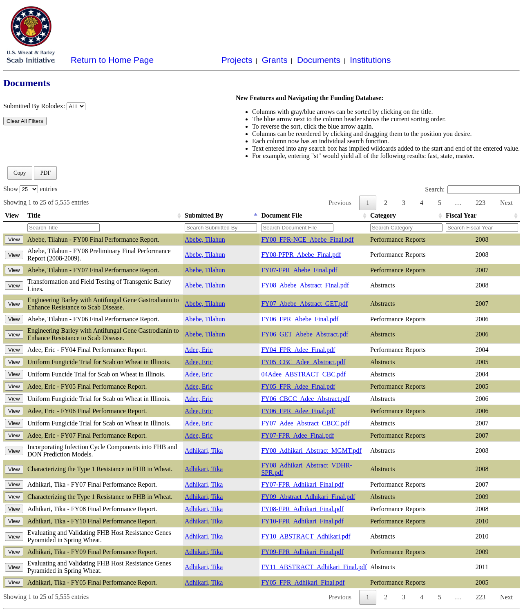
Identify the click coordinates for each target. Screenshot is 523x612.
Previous (340, 202)
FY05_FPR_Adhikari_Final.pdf (302, 582)
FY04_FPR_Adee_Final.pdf (298, 349)
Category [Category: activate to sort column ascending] (383, 215)
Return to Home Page (112, 60)
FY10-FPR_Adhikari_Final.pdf (302, 521)
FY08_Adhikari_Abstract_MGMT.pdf (311, 450)
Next (506, 202)
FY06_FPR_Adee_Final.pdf (298, 410)
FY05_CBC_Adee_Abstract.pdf (303, 361)
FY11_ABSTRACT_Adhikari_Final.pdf (314, 566)
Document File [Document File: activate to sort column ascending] (281, 215)
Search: (472, 189)
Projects (237, 60)
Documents (318, 60)
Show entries (30, 188)
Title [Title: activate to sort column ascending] (33, 215)
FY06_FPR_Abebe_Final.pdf (299, 319)
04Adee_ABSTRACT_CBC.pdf (303, 374)
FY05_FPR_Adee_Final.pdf (298, 386)
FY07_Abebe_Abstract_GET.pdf (304, 303)
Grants (275, 60)
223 (480, 202)
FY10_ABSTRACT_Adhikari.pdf (305, 536)
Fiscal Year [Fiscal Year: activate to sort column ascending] (461, 215)
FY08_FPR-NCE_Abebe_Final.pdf (307, 239)
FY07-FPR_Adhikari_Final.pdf (302, 484)
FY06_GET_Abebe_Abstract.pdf (304, 334)
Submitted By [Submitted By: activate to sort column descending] (204, 215)
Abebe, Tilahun (205, 239)
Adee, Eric (198, 349)
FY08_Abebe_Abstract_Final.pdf (305, 285)
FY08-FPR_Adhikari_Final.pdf (302, 508)
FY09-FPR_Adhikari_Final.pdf (302, 551)
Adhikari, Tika (204, 450)
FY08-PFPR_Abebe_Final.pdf (301, 254)
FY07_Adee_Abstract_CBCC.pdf (305, 423)
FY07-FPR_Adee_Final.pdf (297, 435)
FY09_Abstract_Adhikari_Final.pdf (308, 496)
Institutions (370, 60)
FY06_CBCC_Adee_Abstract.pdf (305, 398)
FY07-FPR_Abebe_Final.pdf (299, 270)
